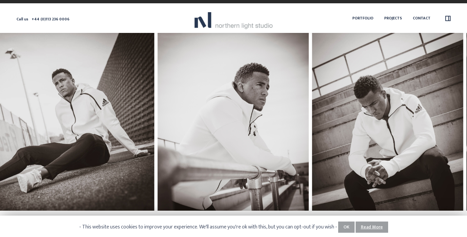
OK (346, 227)
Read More (372, 227)
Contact (422, 18)
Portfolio (362, 18)
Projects (393, 18)
